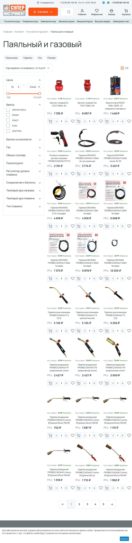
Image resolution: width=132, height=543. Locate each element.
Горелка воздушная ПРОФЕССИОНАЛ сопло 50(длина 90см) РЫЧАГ (59, 472)
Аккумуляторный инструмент (84, 21)
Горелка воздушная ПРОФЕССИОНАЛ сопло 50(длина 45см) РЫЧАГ (87, 420)
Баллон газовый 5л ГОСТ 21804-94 (59, 104)
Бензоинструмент (66, 21)
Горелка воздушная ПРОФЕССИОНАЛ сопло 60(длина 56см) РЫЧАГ (115, 472)
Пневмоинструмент (30, 21)
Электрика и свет (120, 21)
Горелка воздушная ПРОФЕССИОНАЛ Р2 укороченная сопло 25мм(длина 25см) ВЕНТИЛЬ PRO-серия (87, 370)
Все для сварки (102, 21)
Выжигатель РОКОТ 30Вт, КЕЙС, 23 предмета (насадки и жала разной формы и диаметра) (115, 108)
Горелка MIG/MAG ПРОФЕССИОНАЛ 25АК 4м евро (59, 263)
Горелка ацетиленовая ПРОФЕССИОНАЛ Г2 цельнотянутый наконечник (87, 316)
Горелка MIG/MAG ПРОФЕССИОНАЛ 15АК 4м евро (87, 210)
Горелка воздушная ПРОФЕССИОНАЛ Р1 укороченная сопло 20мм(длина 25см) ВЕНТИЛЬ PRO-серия (59, 370)
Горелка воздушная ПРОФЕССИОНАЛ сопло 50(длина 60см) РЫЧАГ (115, 420)
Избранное (97, 12)
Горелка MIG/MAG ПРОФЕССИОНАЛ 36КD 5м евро (115, 263)
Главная (7, 31)
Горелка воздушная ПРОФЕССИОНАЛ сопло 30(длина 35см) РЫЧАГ (59, 420)
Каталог (19, 31)
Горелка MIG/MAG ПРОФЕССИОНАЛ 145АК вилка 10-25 (115, 158)
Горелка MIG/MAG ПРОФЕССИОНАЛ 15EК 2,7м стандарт (59, 210)
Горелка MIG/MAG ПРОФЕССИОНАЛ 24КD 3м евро (115, 210)
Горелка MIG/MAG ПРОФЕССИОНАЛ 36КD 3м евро (87, 263)
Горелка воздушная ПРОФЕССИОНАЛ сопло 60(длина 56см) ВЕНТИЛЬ (87, 474)
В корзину (50, 121)
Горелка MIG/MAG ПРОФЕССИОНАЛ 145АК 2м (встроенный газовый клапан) (87, 159)
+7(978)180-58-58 (120, 2)
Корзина (126, 12)
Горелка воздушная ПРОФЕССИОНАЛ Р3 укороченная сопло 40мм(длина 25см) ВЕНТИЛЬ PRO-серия (115, 370)
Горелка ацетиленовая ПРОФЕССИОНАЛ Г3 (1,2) (115, 315)
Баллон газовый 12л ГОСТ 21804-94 (87, 104)
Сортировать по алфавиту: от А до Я (25, 68)
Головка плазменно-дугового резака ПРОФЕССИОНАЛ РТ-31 (59, 158)
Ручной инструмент (11, 21)
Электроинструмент (48, 21)
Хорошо (124, 538)
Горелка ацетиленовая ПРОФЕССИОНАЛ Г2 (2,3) (59, 315)
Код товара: (52, 99)
